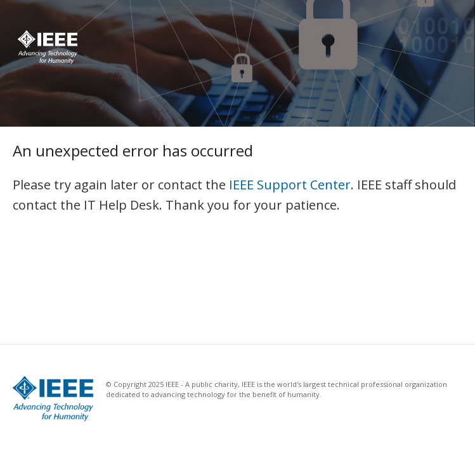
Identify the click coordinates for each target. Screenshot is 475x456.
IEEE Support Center (290, 184)
